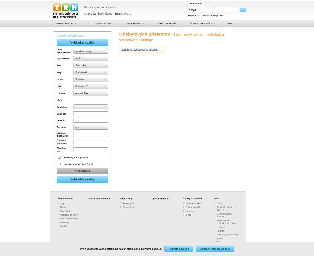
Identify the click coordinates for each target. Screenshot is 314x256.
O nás (188, 215)
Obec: (60, 86)
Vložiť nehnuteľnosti (99, 198)
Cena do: (61, 120)
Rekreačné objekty (69, 218)
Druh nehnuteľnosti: (64, 51)
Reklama (221, 227)
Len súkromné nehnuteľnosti (78, 164)
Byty (62, 203)
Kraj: (59, 72)
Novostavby (65, 211)
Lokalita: (61, 93)
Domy (63, 207)
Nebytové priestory (69, 215)
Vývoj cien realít (160, 198)
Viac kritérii (82, 170)
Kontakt (220, 238)
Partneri (221, 231)
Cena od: (61, 114)
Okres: (60, 79)
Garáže (63, 226)
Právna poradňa (193, 207)
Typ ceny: (62, 127)
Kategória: (62, 107)
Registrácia (193, 15)
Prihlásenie (128, 203)
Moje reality (126, 198)
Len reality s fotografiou (75, 157)
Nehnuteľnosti (65, 198)
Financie (189, 211)
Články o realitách (192, 198)
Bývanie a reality (193, 203)
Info (216, 198)
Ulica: (60, 100)
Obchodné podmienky (227, 234)
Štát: (59, 65)
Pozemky (64, 222)
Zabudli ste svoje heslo (213, 15)
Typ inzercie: (63, 58)
